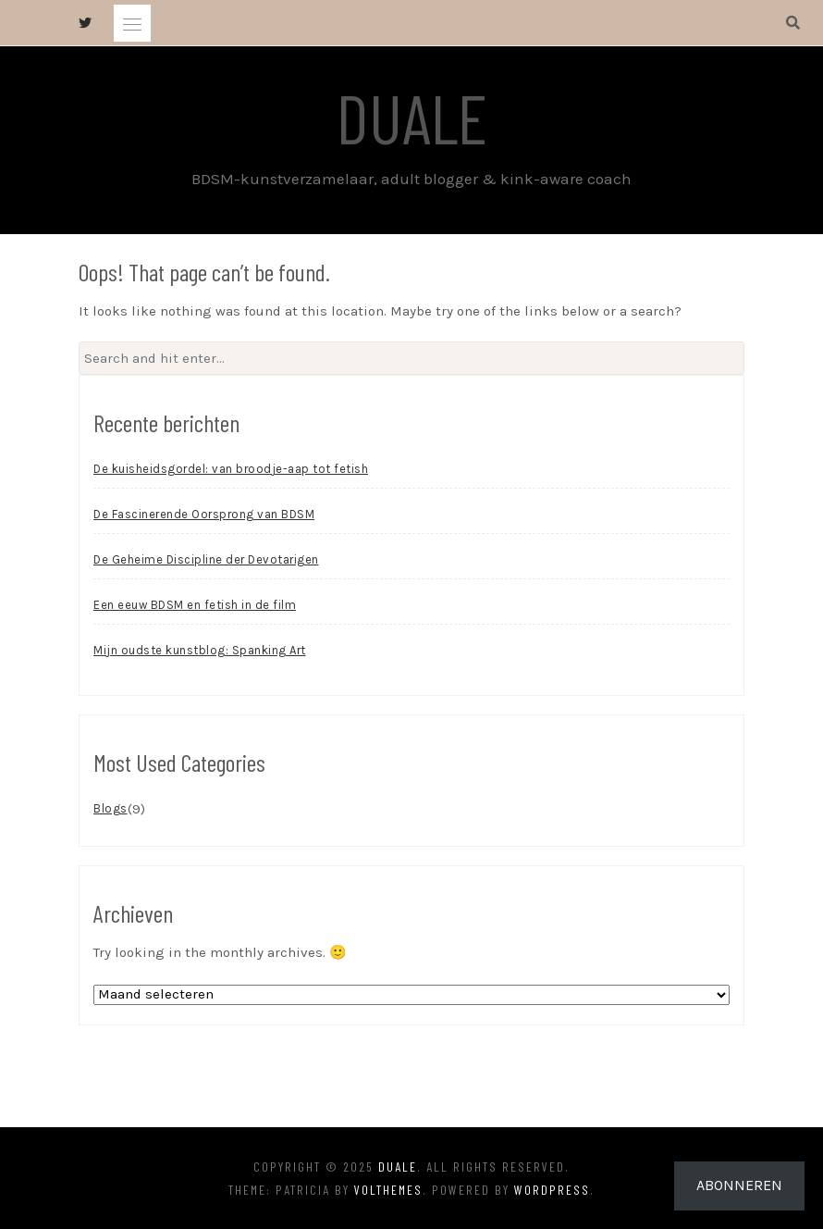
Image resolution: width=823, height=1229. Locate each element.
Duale (412, 116)
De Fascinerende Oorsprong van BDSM (203, 514)
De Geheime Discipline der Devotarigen (206, 559)
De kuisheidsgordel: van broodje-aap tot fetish (230, 469)
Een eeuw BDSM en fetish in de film (194, 605)
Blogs (110, 808)
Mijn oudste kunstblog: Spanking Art (199, 650)
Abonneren (739, 1185)
